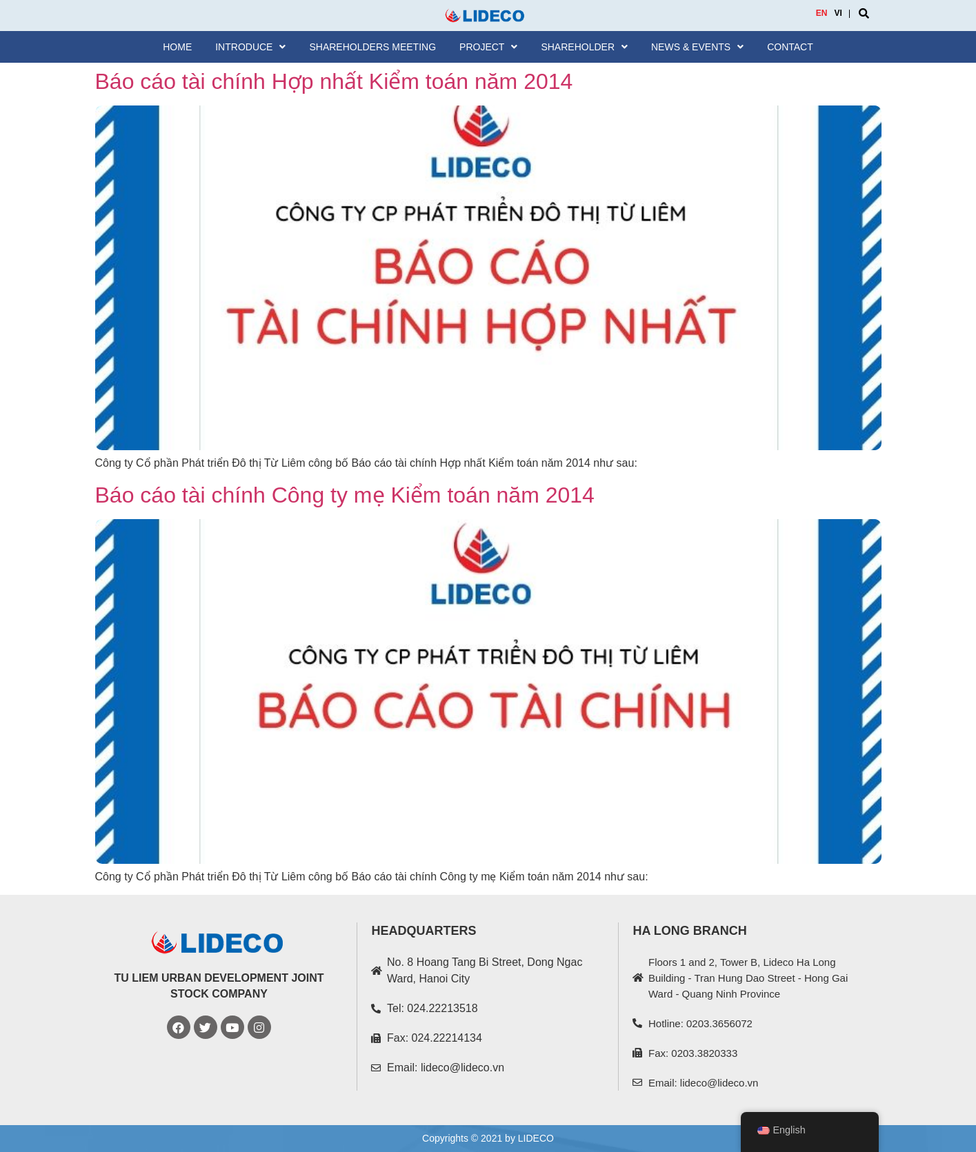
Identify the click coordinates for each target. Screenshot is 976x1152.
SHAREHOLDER (584, 47)
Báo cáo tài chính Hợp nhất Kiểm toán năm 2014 (334, 81)
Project (488, 47)
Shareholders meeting (372, 46)
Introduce (250, 47)
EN (822, 13)
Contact (790, 46)
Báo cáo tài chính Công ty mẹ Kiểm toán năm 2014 (345, 495)
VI (838, 13)
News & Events (697, 47)
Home (177, 46)
